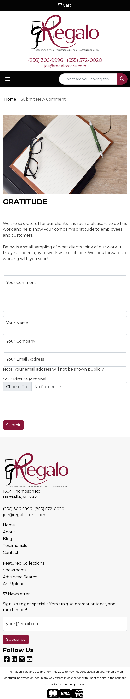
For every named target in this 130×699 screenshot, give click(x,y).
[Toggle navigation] (7, 79)
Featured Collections (23, 563)
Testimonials (15, 545)
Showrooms (14, 570)
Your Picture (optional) (25, 379)
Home (10, 99)
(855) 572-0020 (84, 60)
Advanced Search (20, 577)
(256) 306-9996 (45, 60)
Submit (13, 425)
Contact (11, 552)
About (9, 532)
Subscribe (16, 639)
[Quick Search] (88, 79)
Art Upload (13, 583)
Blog (7, 538)
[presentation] (40, 405)
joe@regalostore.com (65, 66)
